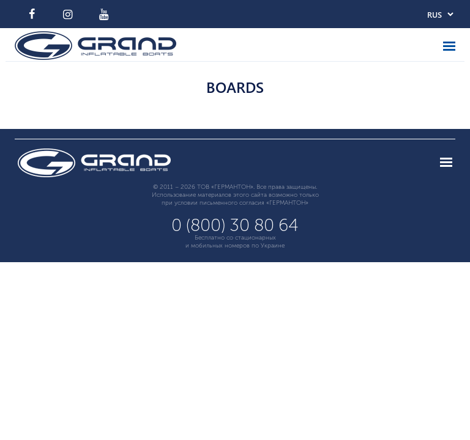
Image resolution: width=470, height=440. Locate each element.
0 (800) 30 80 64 (235, 225)
